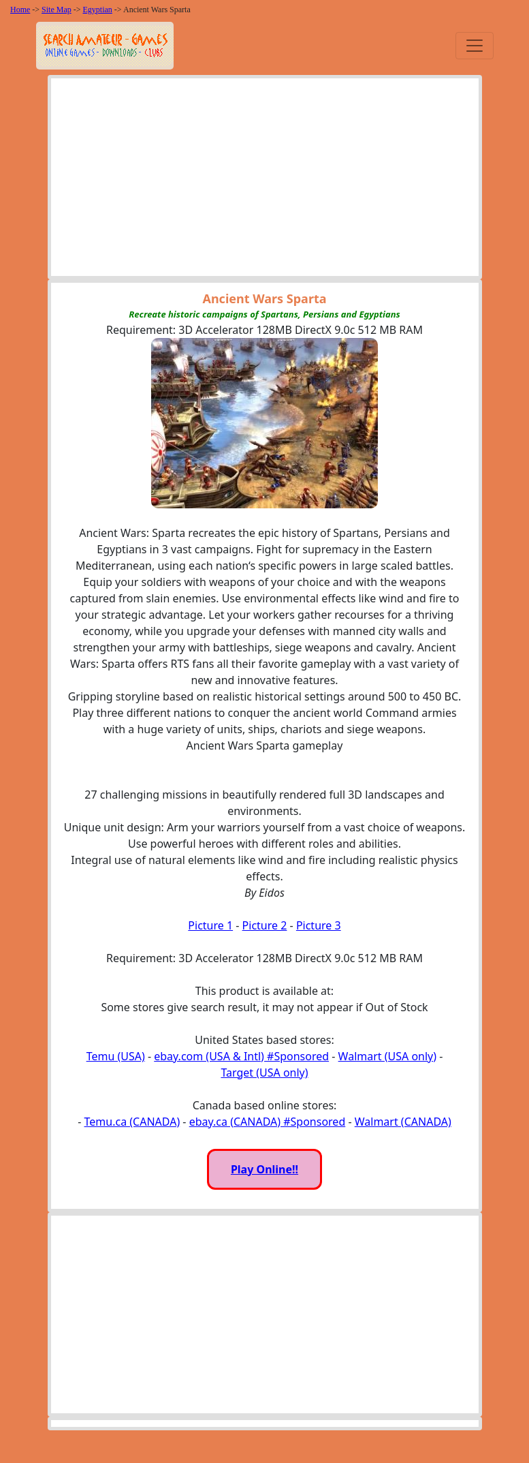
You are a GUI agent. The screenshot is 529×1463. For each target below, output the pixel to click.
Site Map (56, 9)
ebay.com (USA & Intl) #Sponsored (241, 1056)
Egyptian (97, 9)
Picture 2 (264, 925)
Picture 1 (210, 925)
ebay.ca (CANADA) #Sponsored (267, 1121)
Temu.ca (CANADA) (132, 1121)
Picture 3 (318, 925)
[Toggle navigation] (474, 45)
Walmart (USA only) (387, 1056)
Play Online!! (264, 1169)
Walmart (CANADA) (403, 1121)
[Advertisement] (264, 180)
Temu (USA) (115, 1056)
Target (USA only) (264, 1072)
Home (20, 9)
